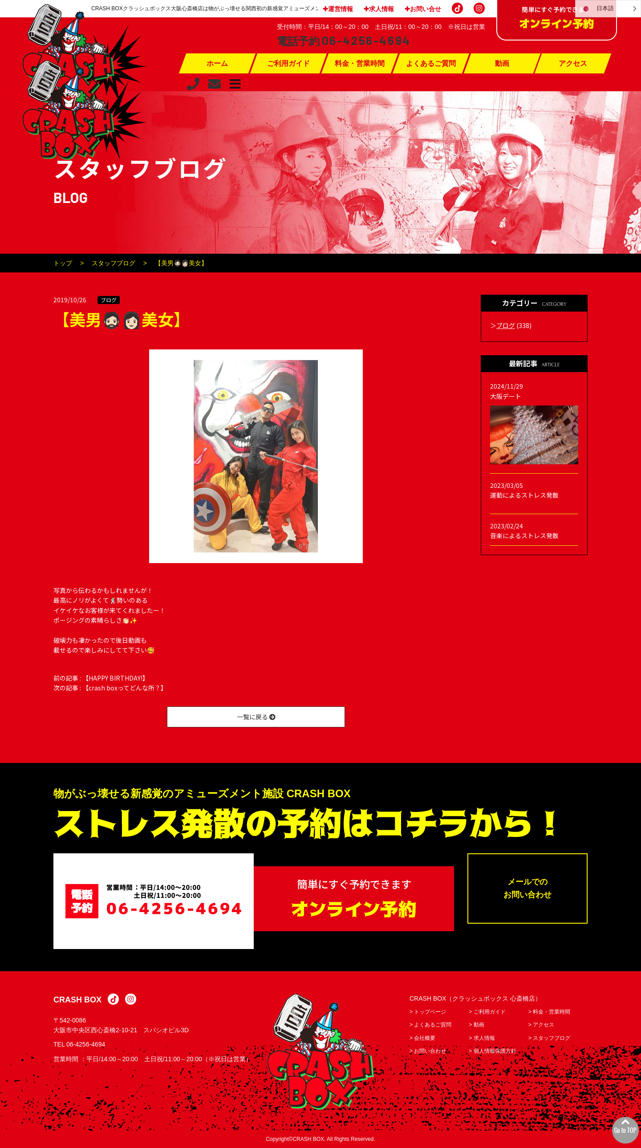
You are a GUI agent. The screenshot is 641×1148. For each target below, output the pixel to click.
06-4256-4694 (85, 1044)
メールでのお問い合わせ (527, 888)
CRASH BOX (77, 999)
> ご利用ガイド (487, 1012)
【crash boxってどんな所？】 (124, 687)
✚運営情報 (338, 8)
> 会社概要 (422, 1038)
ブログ (109, 300)
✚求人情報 (379, 8)
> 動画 (476, 1025)
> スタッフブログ (549, 1038)
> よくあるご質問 (430, 1025)
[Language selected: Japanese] (608, 8)
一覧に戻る (256, 716)
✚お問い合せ (423, 8)
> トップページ (428, 1012)
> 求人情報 (482, 1038)
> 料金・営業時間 (549, 1012)
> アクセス (541, 1025)
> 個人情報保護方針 (492, 1051)
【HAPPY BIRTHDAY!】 (115, 677)
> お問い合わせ (428, 1051)
